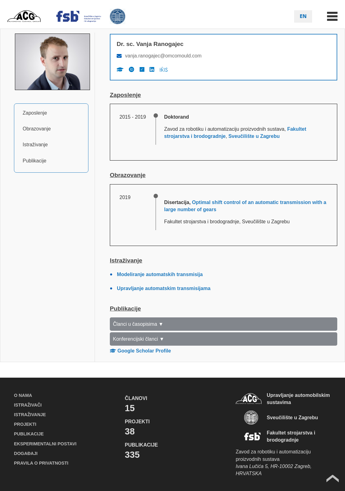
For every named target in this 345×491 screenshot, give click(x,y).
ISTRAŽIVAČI (28, 404)
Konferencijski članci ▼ (138, 339)
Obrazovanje (37, 128)
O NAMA (23, 395)
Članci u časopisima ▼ (138, 324)
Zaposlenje (35, 113)
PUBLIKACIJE (29, 433)
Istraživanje (35, 144)
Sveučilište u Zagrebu (254, 136)
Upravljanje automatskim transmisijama (163, 288)
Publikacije (34, 160)
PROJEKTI (25, 424)
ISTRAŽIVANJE (30, 414)
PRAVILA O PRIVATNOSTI (41, 463)
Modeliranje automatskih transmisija (160, 274)
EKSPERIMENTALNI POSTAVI (45, 443)
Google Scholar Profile (140, 350)
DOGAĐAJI (26, 453)
